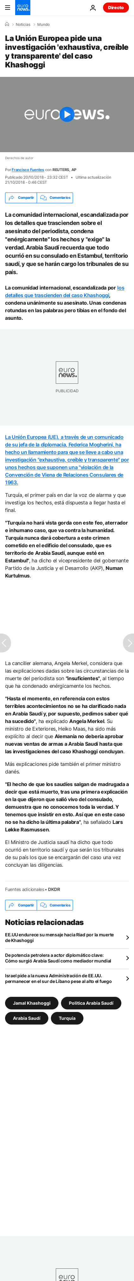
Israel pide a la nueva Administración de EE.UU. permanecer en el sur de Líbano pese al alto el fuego (58, 978)
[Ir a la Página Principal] (22, 7)
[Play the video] (67, 114)
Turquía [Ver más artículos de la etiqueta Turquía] (67, 1018)
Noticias (23, 24)
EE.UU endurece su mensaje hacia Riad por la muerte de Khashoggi (59, 937)
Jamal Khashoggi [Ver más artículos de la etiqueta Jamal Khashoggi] (32, 1003)
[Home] (7, 24)
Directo (116, 7)
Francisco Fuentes (28, 169)
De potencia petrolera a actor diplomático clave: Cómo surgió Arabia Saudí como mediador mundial (58, 957)
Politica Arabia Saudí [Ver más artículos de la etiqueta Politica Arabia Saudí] (91, 1003)
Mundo (43, 24)
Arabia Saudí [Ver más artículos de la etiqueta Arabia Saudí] (26, 1018)
